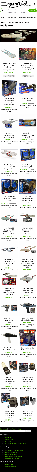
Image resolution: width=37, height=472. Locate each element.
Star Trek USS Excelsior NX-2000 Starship (28, 135)
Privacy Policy (8, 465)
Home (2, 17)
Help (19, 429)
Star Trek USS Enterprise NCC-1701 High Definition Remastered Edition (9, 231)
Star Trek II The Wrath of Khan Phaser (9, 320)
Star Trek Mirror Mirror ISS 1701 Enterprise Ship (28, 290)
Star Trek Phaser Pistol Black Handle (27, 319)
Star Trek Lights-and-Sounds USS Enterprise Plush (9, 167)
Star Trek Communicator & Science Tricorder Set (28, 199)
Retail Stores (8, 441)
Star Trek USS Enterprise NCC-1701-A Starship (9, 135)
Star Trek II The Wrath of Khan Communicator (28, 413)
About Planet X (12, 429)
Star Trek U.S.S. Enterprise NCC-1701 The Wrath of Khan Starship (9, 291)
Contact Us (3, 429)
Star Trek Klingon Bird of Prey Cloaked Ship (9, 198)
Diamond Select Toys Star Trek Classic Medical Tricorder (9, 414)
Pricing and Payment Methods (13, 456)
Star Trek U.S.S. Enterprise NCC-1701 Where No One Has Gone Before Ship (28, 263)
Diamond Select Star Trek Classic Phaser (28, 349)
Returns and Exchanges (11, 458)
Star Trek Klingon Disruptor (27, 99)
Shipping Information (10, 452)
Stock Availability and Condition (13, 450)
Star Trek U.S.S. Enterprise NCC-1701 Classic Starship (27, 231)
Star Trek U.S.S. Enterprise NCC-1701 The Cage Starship (9, 262)
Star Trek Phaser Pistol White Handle (9, 349)
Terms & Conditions (10, 466)
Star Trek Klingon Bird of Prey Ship (27, 166)
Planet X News (8, 439)
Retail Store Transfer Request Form (15, 443)
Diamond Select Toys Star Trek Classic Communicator (9, 101)
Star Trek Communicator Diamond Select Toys (9, 380)
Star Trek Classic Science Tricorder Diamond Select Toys (28, 380)
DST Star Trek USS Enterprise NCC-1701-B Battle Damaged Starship (9, 67)
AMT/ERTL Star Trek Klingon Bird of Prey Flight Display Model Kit (27, 67)
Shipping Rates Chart (10, 454)
